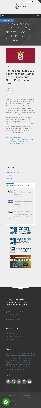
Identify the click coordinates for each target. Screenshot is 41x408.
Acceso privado (7, 20)
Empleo (9, 175)
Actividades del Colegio (13, 172)
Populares (17, 185)
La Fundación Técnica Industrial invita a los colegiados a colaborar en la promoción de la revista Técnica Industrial (23, 214)
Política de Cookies (12, 339)
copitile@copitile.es (13, 319)
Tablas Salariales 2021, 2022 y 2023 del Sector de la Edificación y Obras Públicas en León (20, 77)
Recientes (10, 185)
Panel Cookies (11, 400)
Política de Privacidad (13, 336)
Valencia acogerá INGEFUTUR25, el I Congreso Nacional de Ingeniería (23, 202)
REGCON (9, 122)
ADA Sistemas (30, 398)
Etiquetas (25, 185)
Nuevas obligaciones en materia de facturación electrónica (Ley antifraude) (23, 192)
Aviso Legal (10, 333)
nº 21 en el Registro (21, 353)
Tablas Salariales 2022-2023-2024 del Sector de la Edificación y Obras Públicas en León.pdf (22, 141)
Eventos (9, 178)
